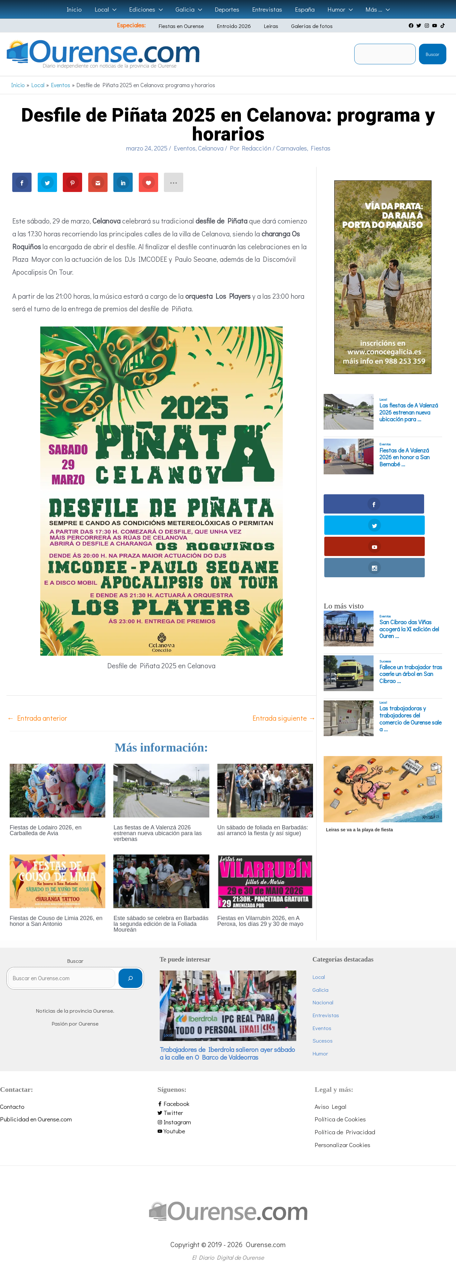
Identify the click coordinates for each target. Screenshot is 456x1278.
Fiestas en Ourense (187, 26)
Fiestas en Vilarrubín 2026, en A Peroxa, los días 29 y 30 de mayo (260, 921)
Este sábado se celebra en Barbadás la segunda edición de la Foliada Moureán (160, 924)
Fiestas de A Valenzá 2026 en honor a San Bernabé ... (404, 457)
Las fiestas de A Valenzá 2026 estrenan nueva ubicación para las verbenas (157, 833)
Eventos (184, 148)
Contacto (12, 1106)
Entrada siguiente (284, 718)
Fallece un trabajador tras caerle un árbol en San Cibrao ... (410, 610)
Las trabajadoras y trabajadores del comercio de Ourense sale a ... (410, 655)
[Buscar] (130, 981)
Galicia (320, 989)
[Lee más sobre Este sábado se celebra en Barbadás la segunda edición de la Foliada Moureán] (161, 880)
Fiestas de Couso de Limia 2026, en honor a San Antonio (56, 921)
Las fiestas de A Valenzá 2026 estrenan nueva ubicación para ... (408, 412)
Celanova (210, 148)
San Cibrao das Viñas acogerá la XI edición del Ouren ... (409, 565)
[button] (114, 9)
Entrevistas (325, 1015)
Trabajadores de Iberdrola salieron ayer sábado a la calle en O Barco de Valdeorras (227, 1053)
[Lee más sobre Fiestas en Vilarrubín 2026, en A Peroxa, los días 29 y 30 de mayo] (265, 880)
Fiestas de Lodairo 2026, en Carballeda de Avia (45, 830)
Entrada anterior (37, 718)
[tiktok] (443, 25)
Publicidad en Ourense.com (36, 1119)
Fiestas (320, 148)
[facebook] (412, 25)
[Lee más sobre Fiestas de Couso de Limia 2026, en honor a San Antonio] (57, 880)
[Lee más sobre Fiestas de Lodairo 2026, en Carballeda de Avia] (57, 789)
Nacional (322, 1002)
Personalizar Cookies (342, 1145)
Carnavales (291, 148)
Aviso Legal (330, 1106)
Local (383, 399)
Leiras (267, 26)
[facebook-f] (228, 1104)
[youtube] (435, 25)
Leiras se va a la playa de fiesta (359, 766)
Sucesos (385, 597)
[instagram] (427, 25)
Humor (320, 1053)
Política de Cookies (340, 1119)
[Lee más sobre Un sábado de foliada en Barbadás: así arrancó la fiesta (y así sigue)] (265, 789)
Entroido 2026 (235, 26)
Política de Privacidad (345, 1132)
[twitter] (419, 25)
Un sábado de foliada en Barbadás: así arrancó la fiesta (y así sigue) (262, 830)
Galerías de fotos (303, 26)
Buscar (432, 54)
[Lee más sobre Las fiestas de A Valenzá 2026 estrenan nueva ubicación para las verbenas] (161, 789)
